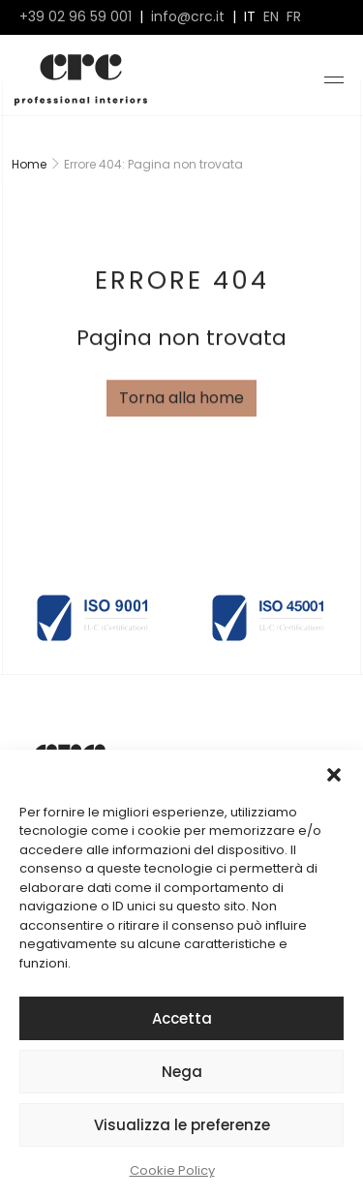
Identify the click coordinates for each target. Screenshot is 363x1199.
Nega (182, 1071)
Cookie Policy (172, 1170)
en (271, 17)
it (250, 17)
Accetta (182, 1018)
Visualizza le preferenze (182, 1125)
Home (29, 164)
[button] (334, 774)
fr (294, 17)
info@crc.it (188, 17)
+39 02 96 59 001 (75, 17)
